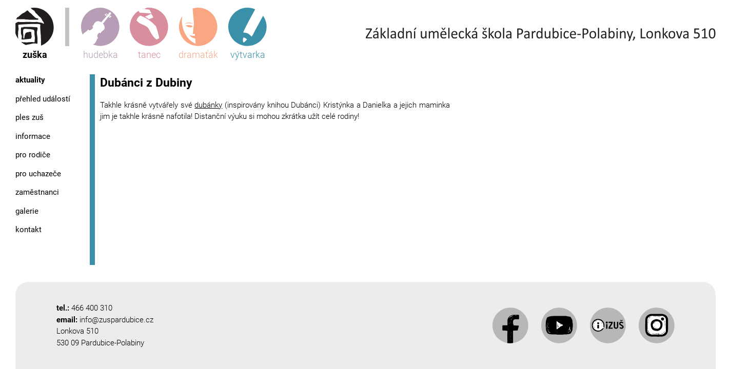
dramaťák (198, 34)
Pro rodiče (32, 154)
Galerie (26, 211)
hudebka (100, 34)
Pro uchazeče (38, 173)
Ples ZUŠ (29, 117)
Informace (32, 136)
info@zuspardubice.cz (116, 319)
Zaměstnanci (37, 192)
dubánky (208, 105)
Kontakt (28, 229)
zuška (34, 34)
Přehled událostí (42, 99)
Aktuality (30, 80)
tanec (149, 34)
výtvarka (247, 34)
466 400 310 (91, 308)
